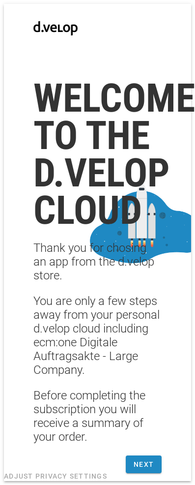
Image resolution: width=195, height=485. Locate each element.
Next (144, 464)
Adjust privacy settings (55, 476)
